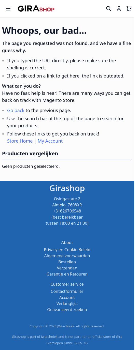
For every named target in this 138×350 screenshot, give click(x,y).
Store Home (20, 141)
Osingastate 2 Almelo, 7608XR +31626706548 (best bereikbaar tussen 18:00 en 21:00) (67, 211)
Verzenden (67, 268)
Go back (15, 110)
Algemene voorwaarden (67, 255)
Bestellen (67, 262)
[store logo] (36, 8)
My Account (50, 141)
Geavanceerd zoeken (67, 309)
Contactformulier (67, 291)
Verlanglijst (67, 303)
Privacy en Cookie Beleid (67, 249)
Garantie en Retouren (67, 274)
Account (67, 297)
